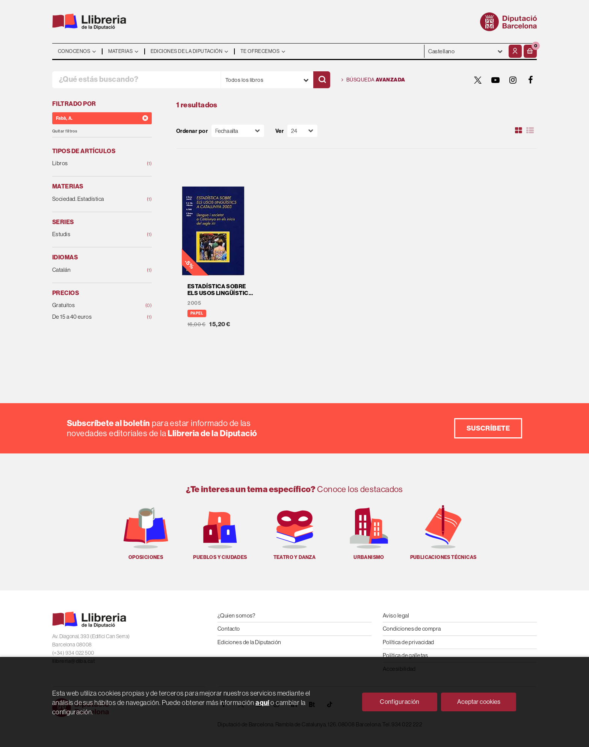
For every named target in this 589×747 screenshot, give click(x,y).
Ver (279, 131)
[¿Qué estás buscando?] (136, 79)
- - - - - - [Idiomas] (465, 51)
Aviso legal (396, 615)
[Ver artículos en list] (530, 130)
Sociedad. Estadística (93, 199)
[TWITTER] (478, 80)
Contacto (228, 628)
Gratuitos (93, 305)
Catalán (93, 270)
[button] (530, 51)
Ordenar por (192, 131)
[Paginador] (302, 131)
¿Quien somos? (236, 615)
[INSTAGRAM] (513, 80)
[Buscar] (321, 79)
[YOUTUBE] (495, 80)
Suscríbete (488, 428)
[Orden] (237, 131)
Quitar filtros (64, 131)
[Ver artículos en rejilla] (519, 130)
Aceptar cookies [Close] (478, 701)
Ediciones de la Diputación (249, 642)
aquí (262, 702)
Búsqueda (373, 80)
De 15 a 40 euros (93, 317)
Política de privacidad (408, 642)
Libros (93, 163)
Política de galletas (405, 655)
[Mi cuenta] (515, 51)
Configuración (400, 701)
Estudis (93, 234)
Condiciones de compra (412, 628)
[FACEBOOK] (531, 80)
